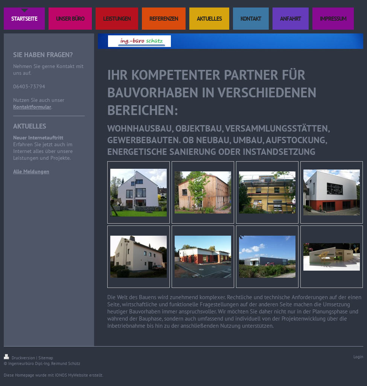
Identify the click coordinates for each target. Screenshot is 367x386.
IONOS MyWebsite (71, 375)
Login (358, 356)
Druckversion (20, 357)
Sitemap (45, 357)
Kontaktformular (32, 106)
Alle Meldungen (31, 171)
